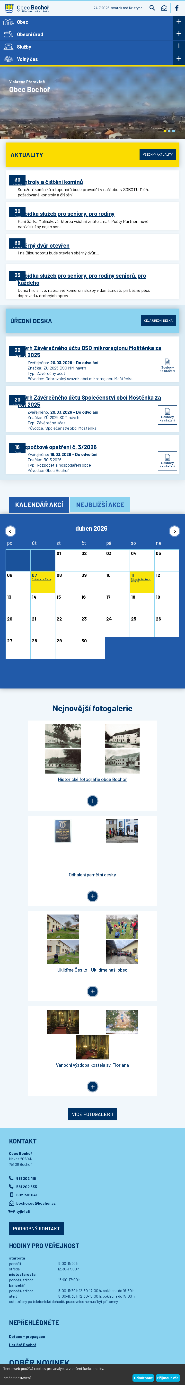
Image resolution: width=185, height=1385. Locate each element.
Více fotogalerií (92, 900)
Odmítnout (143, 1378)
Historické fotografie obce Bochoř (49, 762)
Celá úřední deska (156, 314)
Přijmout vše (167, 1378)
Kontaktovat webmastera (60, 1346)
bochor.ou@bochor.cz (36, 988)
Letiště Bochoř (22, 1130)
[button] (165, 131)
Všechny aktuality (156, 154)
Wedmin (101, 1351)
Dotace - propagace (27, 1121)
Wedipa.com (18, 1351)
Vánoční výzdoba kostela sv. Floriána (135, 854)
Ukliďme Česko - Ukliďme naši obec (49, 854)
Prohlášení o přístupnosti (100, 1346)
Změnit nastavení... (18, 1378)
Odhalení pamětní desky (135, 762)
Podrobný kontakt (36, 1014)
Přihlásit (107, 1165)
